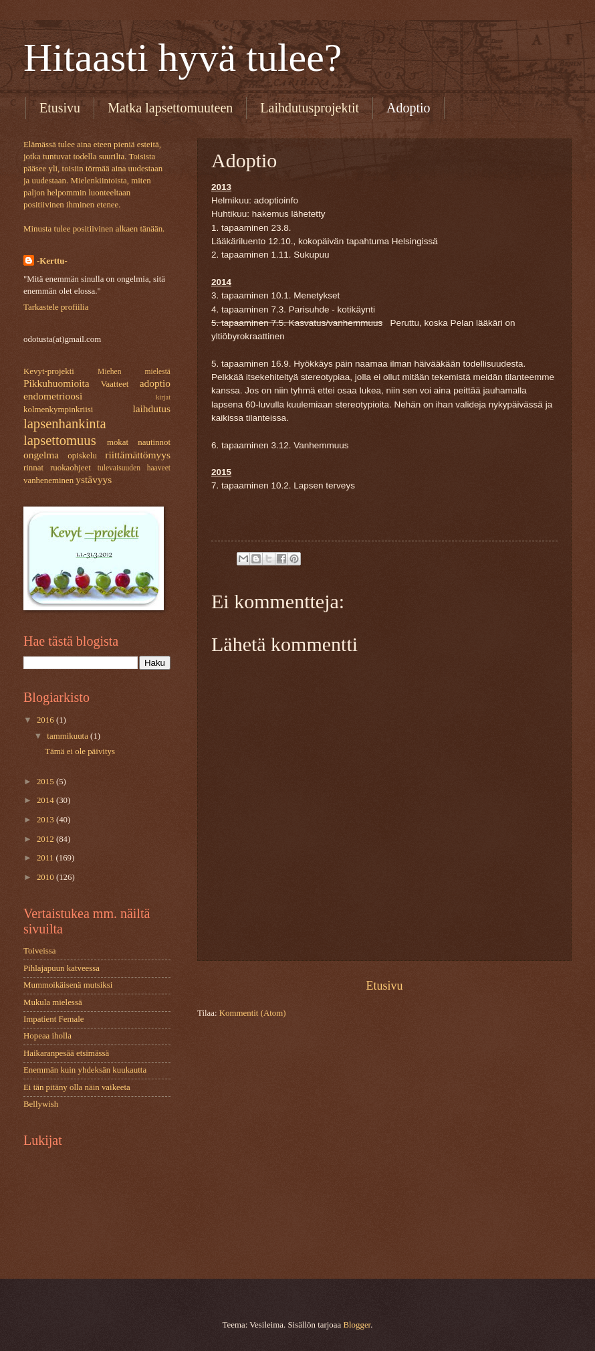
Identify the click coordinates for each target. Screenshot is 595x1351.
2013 (46, 819)
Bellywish (40, 1104)
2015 (46, 781)
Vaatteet (114, 384)
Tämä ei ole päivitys (80, 751)
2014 (46, 800)
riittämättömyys (137, 454)
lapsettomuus (59, 440)
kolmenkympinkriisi (58, 409)
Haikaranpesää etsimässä (66, 1053)
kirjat (163, 397)
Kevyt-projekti (48, 371)
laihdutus (151, 408)
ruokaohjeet (70, 467)
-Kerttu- (52, 261)
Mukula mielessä (52, 1002)
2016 (46, 720)
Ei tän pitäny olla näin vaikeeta (76, 1087)
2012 (46, 839)
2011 (46, 858)
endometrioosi (52, 395)
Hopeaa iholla (47, 1036)
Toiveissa (39, 951)
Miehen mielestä (134, 371)
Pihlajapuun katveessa (61, 968)
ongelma (41, 454)
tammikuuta (68, 736)
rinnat (33, 467)
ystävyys (94, 479)
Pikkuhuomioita (56, 383)
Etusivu (59, 107)
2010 (46, 877)
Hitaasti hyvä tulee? (182, 57)
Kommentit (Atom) (252, 1013)
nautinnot (154, 442)
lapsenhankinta (64, 423)
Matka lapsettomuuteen (170, 107)
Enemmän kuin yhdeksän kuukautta (84, 1070)
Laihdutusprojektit (309, 107)
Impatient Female (53, 1019)
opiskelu (82, 455)
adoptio (155, 383)
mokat (117, 442)
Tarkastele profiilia (55, 307)
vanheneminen (48, 480)
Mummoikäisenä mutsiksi (67, 985)
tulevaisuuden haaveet (134, 468)
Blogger (356, 1325)
